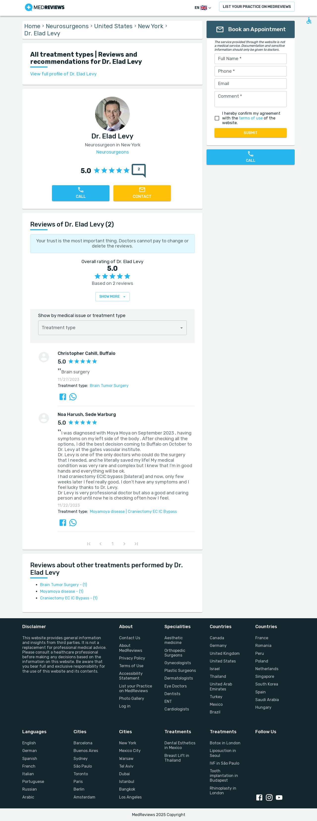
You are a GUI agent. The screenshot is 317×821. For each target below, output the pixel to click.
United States (113, 26)
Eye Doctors (175, 686)
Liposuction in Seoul (223, 753)
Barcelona (83, 743)
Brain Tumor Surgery (109, 385)
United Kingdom (225, 653)
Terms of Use (131, 665)
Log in (125, 706)
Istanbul (126, 781)
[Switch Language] (203, 8)
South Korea (266, 684)
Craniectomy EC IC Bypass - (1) (68, 598)
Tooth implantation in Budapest (224, 776)
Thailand (218, 676)
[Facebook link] (260, 798)
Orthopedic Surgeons (174, 653)
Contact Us (129, 638)
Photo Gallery (131, 698)
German (29, 750)
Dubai (124, 774)
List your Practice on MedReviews (135, 688)
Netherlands (266, 668)
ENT (168, 701)
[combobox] (112, 327)
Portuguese (33, 781)
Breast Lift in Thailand (176, 758)
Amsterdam (84, 797)
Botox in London (225, 743)
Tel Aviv (126, 766)
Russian (29, 789)
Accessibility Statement (131, 676)
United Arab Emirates (221, 686)
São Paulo (83, 766)
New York (150, 26)
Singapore (264, 676)
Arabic (28, 797)
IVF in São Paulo (224, 763)
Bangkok (127, 789)
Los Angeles (130, 797)
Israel (215, 668)
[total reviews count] (138, 170)
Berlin (79, 789)
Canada (217, 638)
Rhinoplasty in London (223, 790)
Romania (263, 645)
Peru (259, 653)
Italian (28, 774)
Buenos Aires (86, 750)
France (261, 638)
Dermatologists (178, 678)
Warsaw (126, 758)
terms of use (251, 118)
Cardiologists (176, 709)
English (29, 743)
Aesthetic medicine (173, 640)
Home (32, 26)
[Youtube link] (280, 798)
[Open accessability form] (309, 20)
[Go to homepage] (44, 7)
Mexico (216, 704)
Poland (261, 661)
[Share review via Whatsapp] (73, 397)
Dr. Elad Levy (42, 33)
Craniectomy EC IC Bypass (151, 511)
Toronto (81, 774)
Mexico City (130, 750)
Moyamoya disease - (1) (61, 591)
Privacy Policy (132, 658)
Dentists (172, 693)
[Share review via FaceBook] (63, 397)
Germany (218, 645)
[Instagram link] (270, 798)
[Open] (181, 327)
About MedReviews (130, 648)
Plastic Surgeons (180, 670)
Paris (78, 781)
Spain (260, 692)
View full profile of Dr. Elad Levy (63, 74)
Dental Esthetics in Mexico (179, 745)
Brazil (215, 712)
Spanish (29, 758)
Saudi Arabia (267, 699)
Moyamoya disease (107, 511)
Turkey (216, 696)
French (28, 766)
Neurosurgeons (67, 26)
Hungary (263, 707)
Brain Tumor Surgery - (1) (63, 584)
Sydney (81, 758)
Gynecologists (177, 663)
